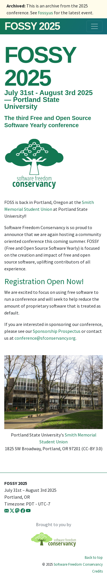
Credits (97, 571)
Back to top (94, 557)
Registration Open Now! (44, 281)
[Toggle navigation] (94, 26)
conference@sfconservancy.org (45, 338)
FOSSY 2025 (32, 26)
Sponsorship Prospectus (56, 331)
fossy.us (45, 12)
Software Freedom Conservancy (78, 564)
